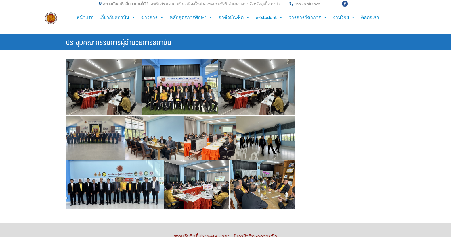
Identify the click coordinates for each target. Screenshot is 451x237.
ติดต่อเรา (370, 17)
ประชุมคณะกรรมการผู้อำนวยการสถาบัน (118, 32)
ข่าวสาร (152, 17)
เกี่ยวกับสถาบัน (117, 17)
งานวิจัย (344, 17)
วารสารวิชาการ (308, 17)
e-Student (269, 17)
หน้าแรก (85, 17)
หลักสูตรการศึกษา (191, 17)
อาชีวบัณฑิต (234, 17)
